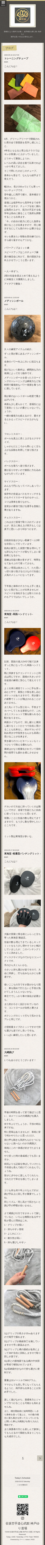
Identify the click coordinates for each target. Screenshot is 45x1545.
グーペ (21, 1539)
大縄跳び (9, 1052)
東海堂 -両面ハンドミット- (18, 614)
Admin (27, 1539)
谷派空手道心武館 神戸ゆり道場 (21, 1532)
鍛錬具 (6, 62)
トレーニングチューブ (16, 58)
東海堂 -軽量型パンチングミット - (22, 853)
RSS (32, 1539)
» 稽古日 (22, 1485)
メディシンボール (13, 301)
